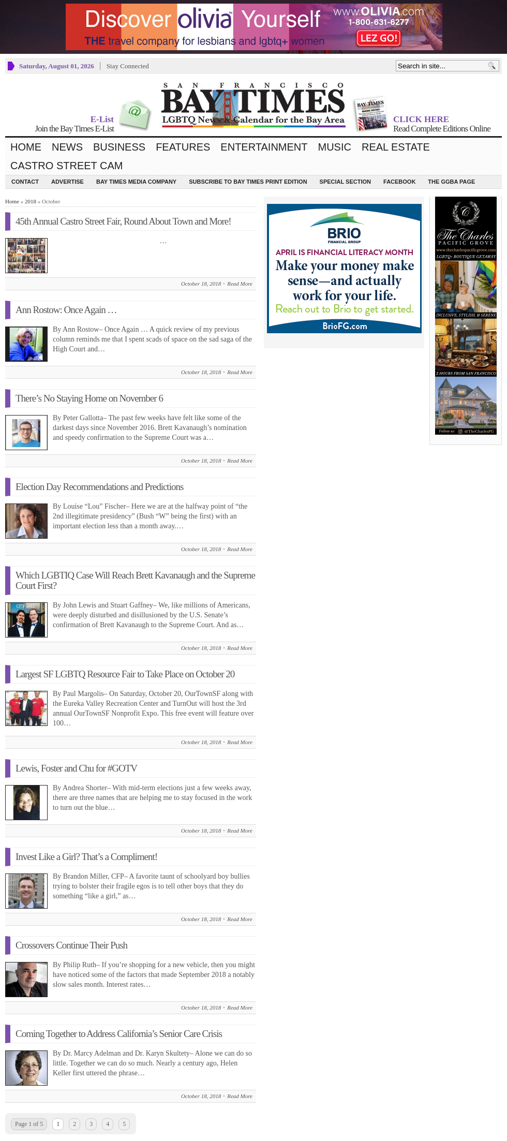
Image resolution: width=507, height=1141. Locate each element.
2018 (30, 201)
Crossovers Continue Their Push (71, 945)
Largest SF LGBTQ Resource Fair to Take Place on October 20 (125, 674)
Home (25, 147)
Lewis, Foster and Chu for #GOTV (76, 768)
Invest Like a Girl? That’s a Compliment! (86, 856)
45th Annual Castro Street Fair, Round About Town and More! (123, 221)
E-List (102, 119)
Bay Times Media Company (136, 182)
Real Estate (396, 147)
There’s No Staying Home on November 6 (89, 398)
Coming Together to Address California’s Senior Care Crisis (119, 1033)
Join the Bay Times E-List (74, 129)
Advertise (67, 182)
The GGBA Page (451, 182)
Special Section (345, 182)
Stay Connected (128, 66)
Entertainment (263, 147)
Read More (239, 283)
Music (334, 147)
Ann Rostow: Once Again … (66, 309)
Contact (25, 182)
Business (119, 147)
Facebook (399, 182)
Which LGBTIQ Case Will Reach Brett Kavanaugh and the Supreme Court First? (135, 580)
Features (183, 147)
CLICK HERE (421, 119)
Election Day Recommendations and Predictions (99, 486)
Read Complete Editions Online (441, 129)
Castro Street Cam (66, 165)
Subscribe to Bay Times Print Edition (248, 182)
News (67, 147)
